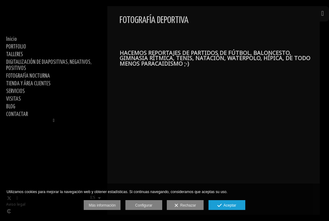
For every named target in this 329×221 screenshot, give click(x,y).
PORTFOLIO (16, 47)
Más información (102, 205)
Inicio (11, 39)
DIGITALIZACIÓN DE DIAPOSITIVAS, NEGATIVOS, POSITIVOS (48, 66)
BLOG (10, 107)
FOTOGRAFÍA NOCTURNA (28, 76)
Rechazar (185, 205)
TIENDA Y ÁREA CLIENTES (28, 84)
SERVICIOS (15, 91)
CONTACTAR (17, 114)
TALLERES (14, 54)
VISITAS (13, 99)
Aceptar (226, 205)
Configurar (143, 205)
